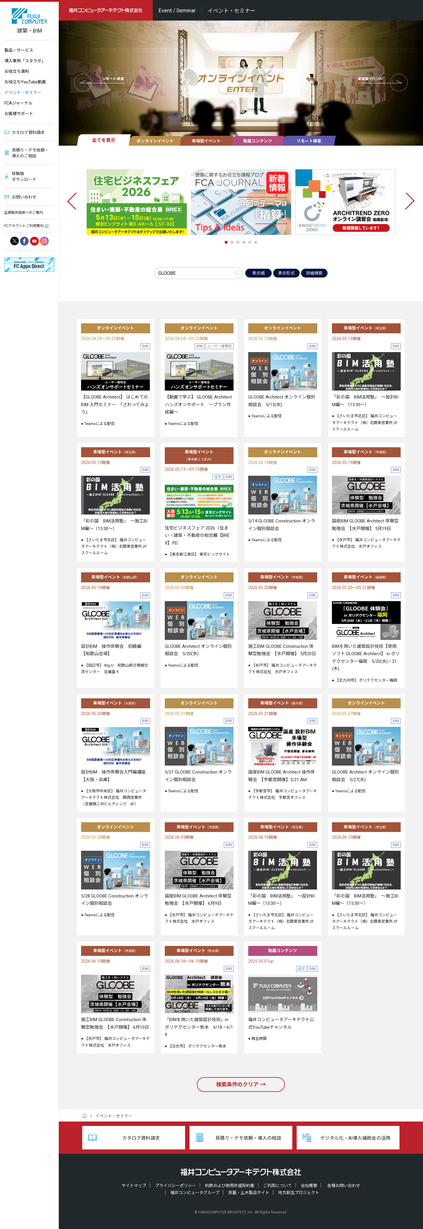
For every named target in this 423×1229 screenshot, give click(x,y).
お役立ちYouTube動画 (25, 82)
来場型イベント (206, 141)
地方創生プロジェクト (298, 1192)
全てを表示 (103, 140)
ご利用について (277, 1185)
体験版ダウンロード (24, 176)
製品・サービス (18, 50)
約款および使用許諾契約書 (229, 1185)
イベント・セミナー (22, 92)
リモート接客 (309, 141)
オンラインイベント (155, 141)
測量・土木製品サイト (248, 1192)
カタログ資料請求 (28, 132)
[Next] (407, 206)
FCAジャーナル (18, 103)
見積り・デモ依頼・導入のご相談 (30, 153)
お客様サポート (18, 113)
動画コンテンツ (257, 141)
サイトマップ (134, 1185)
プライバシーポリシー (175, 1185)
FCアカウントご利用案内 (23, 226)
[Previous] (74, 206)
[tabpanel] (137, 202)
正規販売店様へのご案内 (23, 213)
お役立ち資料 (16, 71)
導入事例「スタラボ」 (25, 60)
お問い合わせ (24, 197)
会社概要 (309, 1185)
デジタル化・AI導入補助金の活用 (355, 1138)
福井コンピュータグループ (194, 1192)
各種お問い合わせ (343, 1185)
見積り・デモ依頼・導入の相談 (248, 1138)
